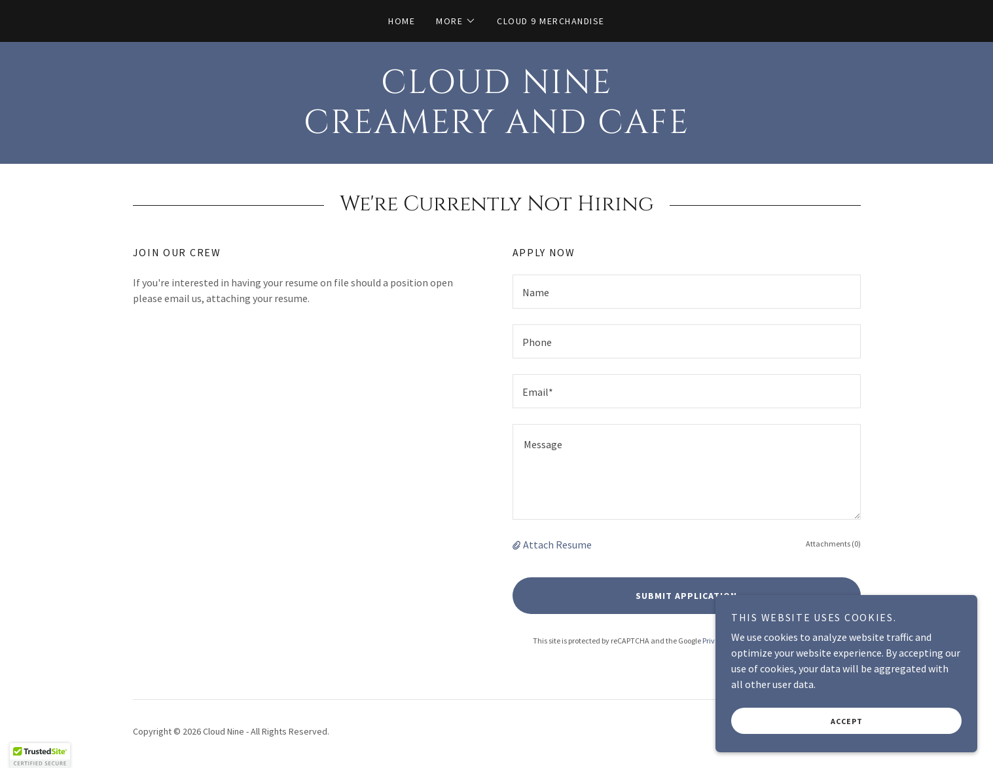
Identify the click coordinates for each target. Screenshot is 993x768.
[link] (496, 129)
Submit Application (686, 596)
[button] (456, 21)
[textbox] (687, 292)
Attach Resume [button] (557, 544)
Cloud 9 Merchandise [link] (550, 21)
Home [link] (401, 21)
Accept (847, 721)
